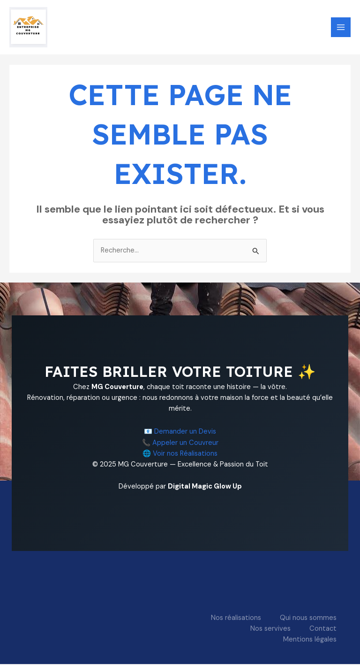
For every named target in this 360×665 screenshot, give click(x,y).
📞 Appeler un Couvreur (180, 443)
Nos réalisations (236, 618)
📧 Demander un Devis (180, 432)
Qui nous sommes (308, 618)
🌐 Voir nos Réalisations (180, 454)
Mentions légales (310, 640)
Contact (323, 630)
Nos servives (270, 630)
